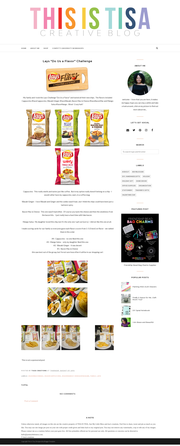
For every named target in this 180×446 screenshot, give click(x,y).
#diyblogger (138, 172)
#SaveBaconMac (36, 377)
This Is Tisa (31, 443)
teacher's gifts (142, 190)
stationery (127, 190)
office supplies (129, 186)
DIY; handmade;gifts (131, 176)
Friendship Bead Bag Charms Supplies (140, 265)
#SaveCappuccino (52, 377)
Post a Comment (31, 402)
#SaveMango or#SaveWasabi (75, 377)
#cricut (125, 172)
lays (99, 377)
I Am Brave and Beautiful (143, 322)
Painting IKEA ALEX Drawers (144, 287)
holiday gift (127, 181)
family (93, 377)
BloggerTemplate (49, 443)
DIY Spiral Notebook (141, 310)
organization (145, 186)
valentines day (128, 195)
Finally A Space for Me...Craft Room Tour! (144, 299)
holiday (146, 176)
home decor (141, 181)
